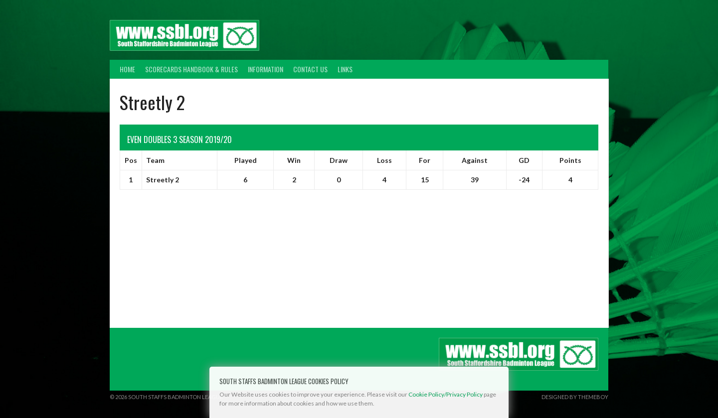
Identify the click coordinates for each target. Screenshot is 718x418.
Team (155, 160)
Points (570, 160)
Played (245, 160)
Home (127, 69)
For (424, 160)
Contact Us (310, 69)
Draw (339, 160)
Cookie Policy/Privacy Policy (445, 394)
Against (475, 160)
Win (294, 160)
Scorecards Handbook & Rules (191, 69)
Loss (384, 160)
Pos (131, 160)
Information (265, 69)
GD (524, 160)
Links (345, 69)
